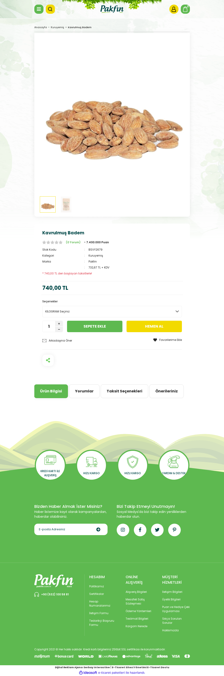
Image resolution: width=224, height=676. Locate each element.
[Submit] (98, 529)
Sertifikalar (96, 594)
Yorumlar (84, 391)
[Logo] (112, 9)
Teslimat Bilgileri (137, 619)
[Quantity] (49, 326)
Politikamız (96, 586)
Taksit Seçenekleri (124, 391)
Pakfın (93, 261)
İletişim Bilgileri (172, 592)
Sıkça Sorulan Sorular (172, 621)
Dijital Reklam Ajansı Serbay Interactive (82, 667)
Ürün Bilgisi (51, 391)
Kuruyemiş (96, 255)
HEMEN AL (154, 326)
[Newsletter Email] (71, 529)
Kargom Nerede (136, 626)
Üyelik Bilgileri (171, 599)
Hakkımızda (170, 630)
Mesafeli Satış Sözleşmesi (135, 601)
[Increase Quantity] (59, 323)
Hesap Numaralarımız (99, 603)
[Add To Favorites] (167, 340)
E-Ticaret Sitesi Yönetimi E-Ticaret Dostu (140, 667)
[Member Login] (173, 9)
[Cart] (185, 9)
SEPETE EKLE (95, 326)
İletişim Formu (98, 613)
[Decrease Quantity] (59, 329)
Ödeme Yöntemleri (138, 611)
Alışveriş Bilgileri (136, 592)
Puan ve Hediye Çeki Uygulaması (176, 609)
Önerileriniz (166, 391)
